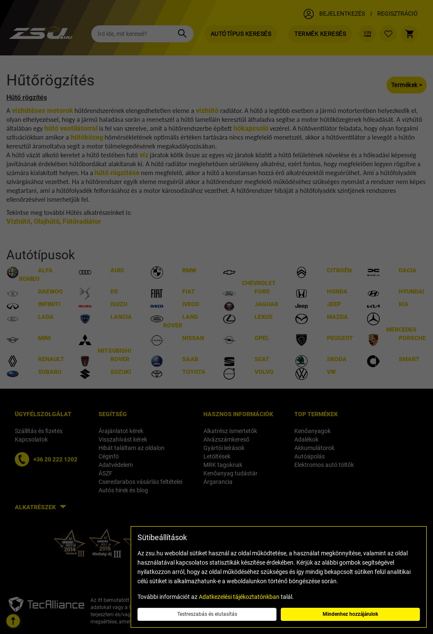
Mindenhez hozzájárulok (350, 614)
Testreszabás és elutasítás (207, 614)
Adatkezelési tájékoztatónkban (239, 596)
